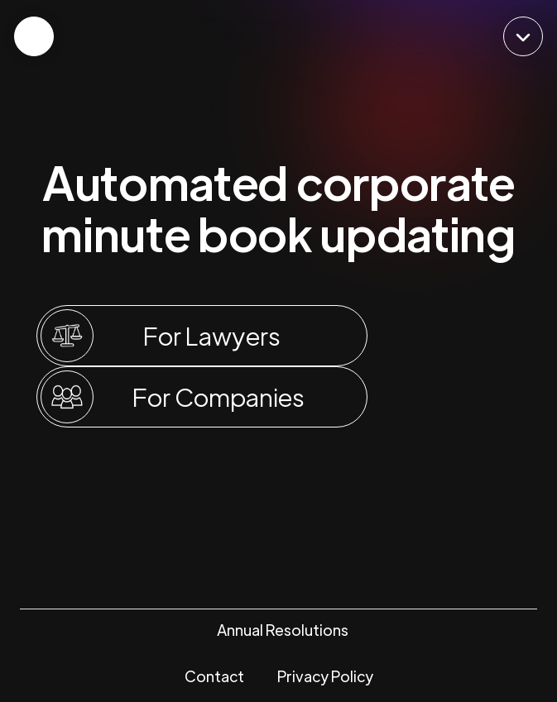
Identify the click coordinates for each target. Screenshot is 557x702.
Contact (214, 675)
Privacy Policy (325, 675)
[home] (279, 36)
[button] (523, 36)
